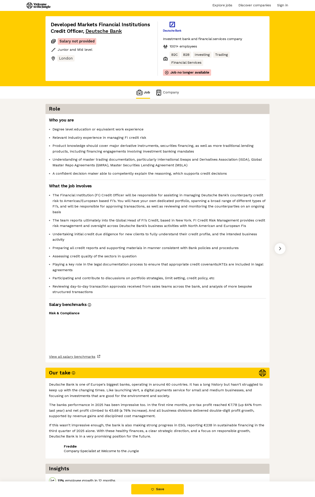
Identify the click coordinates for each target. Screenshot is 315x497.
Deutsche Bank (104, 31)
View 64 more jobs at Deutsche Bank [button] (112, 463)
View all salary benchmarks (72, 446)
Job (143, 92)
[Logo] (38, 5)
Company (167, 92)
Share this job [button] (63, 463)
